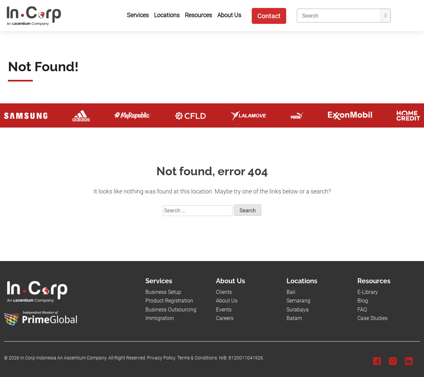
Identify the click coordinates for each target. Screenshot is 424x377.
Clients (224, 292)
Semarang (298, 300)
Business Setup (163, 292)
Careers (225, 318)
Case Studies (372, 318)
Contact (269, 16)
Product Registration (169, 300)
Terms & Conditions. (197, 358)
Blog (362, 300)
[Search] (338, 16)
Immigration (159, 318)
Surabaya (298, 309)
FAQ (362, 309)
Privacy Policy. (161, 358)
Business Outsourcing (170, 309)
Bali (291, 292)
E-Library (367, 292)
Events (224, 309)
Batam (294, 318)
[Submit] (385, 16)
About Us (227, 300)
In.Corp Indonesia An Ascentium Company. (63, 358)
